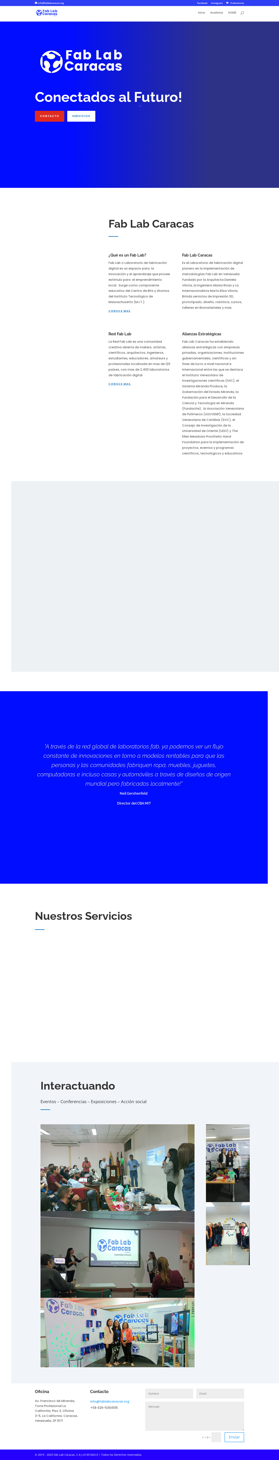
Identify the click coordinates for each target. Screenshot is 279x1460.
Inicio (201, 13)
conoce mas (119, 311)
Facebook (202, 3)
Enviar (234, 1437)
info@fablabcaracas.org (109, 1401)
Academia (216, 13)
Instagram (217, 3)
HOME (232, 13)
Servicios (81, 116)
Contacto (49, 116)
